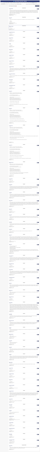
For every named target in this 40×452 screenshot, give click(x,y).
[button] (19, 8)
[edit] (38, 8)
